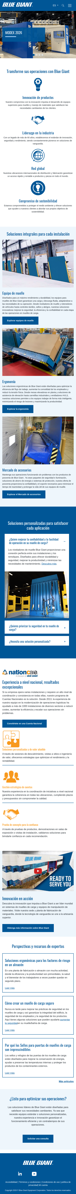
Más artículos (66, 1081)
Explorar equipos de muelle (20, 320)
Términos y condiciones (29, 1182)
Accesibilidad (11, 1182)
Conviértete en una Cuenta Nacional (24, 723)
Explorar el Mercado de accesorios (24, 494)
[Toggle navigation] (70, 5)
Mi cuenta (43, 1185)
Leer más (10, 988)
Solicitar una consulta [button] (37, 1138)
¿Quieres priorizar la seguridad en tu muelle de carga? (34, 627)
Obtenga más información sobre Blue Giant (28, 928)
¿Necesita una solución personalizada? (29, 641)
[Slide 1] (34, 55)
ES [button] (55, 5)
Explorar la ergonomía (18, 409)
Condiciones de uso (51, 1182)
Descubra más (48, 564)
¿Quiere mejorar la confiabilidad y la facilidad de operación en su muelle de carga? (33, 541)
